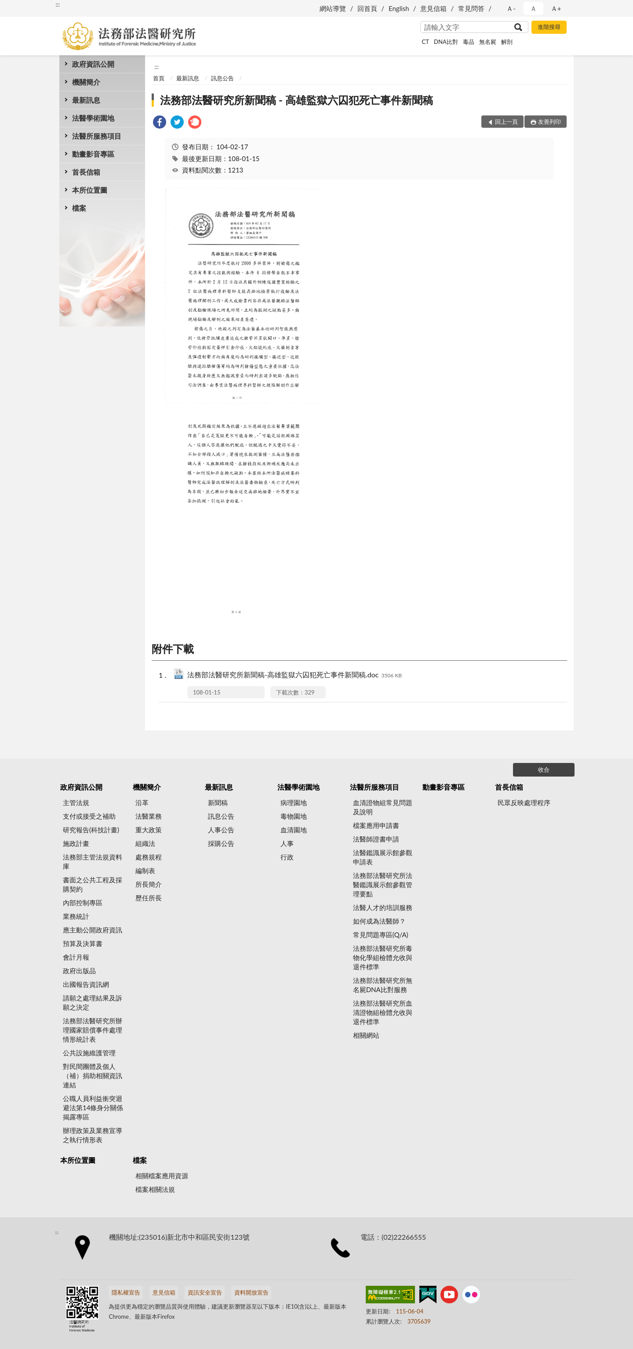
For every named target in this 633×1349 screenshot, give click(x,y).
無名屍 (487, 41)
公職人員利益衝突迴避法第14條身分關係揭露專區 (93, 1107)
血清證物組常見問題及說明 (382, 807)
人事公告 (221, 830)
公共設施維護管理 (89, 1053)
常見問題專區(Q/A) (380, 935)
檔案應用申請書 (376, 825)
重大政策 (148, 830)
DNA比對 (446, 41)
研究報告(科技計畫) (91, 830)
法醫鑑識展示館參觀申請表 (382, 857)
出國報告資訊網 (86, 984)
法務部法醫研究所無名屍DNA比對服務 (382, 984)
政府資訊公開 (93, 64)
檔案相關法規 (155, 1189)
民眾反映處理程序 (524, 802)
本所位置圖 (89, 190)
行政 (287, 857)
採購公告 (221, 843)
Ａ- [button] (511, 8)
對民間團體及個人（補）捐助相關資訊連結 (92, 1075)
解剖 (507, 41)
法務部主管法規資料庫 (92, 861)
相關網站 (366, 1035)
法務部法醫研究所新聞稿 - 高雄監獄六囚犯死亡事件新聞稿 (296, 100)
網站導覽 (333, 8)
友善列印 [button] (549, 121)
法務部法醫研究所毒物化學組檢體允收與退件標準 (382, 957)
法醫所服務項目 (96, 136)
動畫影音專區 (93, 154)
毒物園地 (293, 816)
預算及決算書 (82, 943)
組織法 (145, 843)
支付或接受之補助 (89, 816)
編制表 (145, 870)
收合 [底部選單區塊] (543, 769)
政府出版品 (79, 971)
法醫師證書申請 (376, 839)
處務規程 (148, 857)
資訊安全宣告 (205, 1292)
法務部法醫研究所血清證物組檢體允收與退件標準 (382, 1012)
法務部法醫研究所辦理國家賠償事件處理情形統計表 (92, 1030)
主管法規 (76, 802)
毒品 (468, 41)
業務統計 (76, 916)
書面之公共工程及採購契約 (92, 884)
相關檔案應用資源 (161, 1176)
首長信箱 (86, 172)
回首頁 (367, 8)
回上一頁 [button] (506, 121)
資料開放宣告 (251, 1292)
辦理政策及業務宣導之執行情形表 (92, 1135)
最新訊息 (86, 100)
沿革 (142, 802)
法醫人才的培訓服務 (382, 907)
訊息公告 (222, 78)
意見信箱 (433, 8)
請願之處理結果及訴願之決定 (92, 1002)
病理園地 (293, 802)
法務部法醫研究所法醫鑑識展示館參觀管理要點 (382, 884)
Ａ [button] (533, 8)
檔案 (79, 208)
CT (425, 41)
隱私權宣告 (126, 1292)
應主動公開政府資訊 (92, 930)
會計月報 (76, 957)
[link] (159, 123)
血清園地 (293, 830)
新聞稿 (218, 802)
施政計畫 (76, 843)
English (399, 8)
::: (57, 4)
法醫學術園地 (93, 118)
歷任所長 (148, 898)
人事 (287, 843)
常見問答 (471, 8)
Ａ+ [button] (556, 8)
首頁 (158, 78)
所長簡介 (148, 884)
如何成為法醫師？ (379, 921)
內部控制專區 (82, 903)
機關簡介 (86, 82)
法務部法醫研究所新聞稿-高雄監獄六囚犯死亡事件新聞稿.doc (294, 675)
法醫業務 (148, 816)
